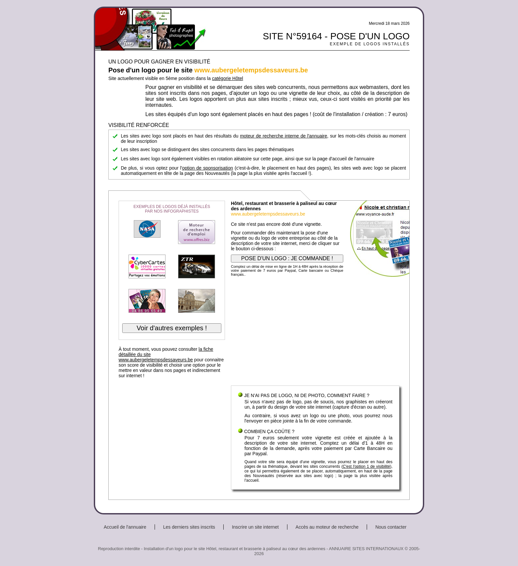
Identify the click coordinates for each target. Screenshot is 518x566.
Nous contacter (390, 527)
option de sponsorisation (207, 168)
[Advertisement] (315, 332)
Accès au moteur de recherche (327, 527)
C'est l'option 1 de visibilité (366, 466)
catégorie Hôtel (227, 78)
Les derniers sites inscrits (189, 527)
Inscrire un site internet (255, 527)
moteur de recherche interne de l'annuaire (283, 136)
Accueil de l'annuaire (125, 527)
